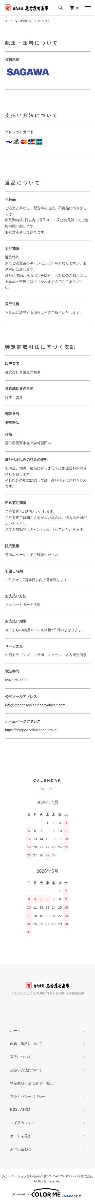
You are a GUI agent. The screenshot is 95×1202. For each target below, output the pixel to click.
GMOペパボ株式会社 (79, 1176)
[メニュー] (87, 7)
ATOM (25, 1109)
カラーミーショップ (15, 1176)
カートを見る (20, 1136)
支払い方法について (26, 1070)
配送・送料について (26, 1044)
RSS (13, 1109)
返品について (20, 1057)
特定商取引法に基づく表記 (31, 1083)
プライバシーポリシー (28, 1096)
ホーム (9, 21)
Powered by (47, 1192)
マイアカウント (22, 1123)
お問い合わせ (20, 1149)
